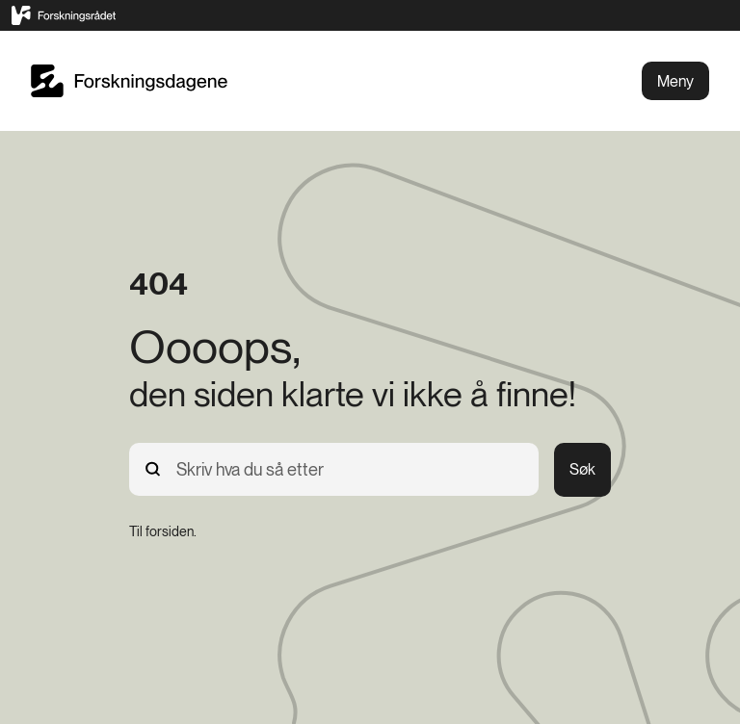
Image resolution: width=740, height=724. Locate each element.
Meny (675, 81)
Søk (582, 469)
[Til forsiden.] (163, 531)
